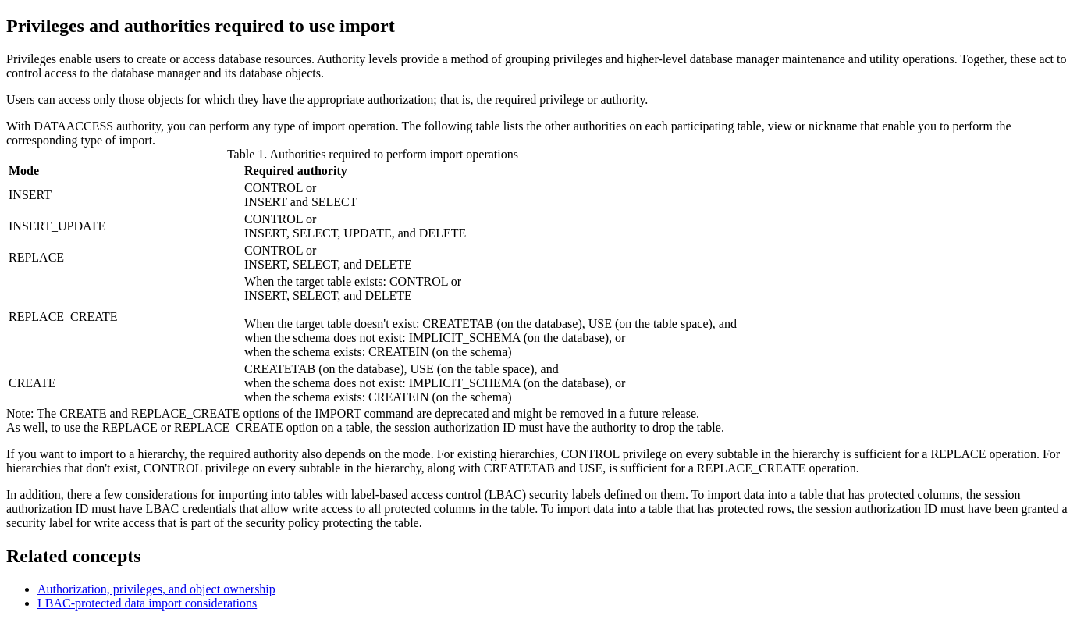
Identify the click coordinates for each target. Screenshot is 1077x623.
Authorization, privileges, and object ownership (156, 589)
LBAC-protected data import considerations (147, 603)
